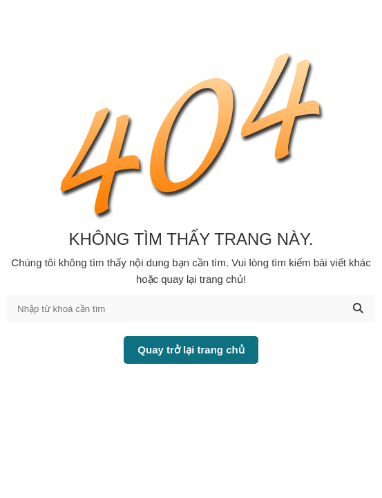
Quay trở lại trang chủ (190, 350)
